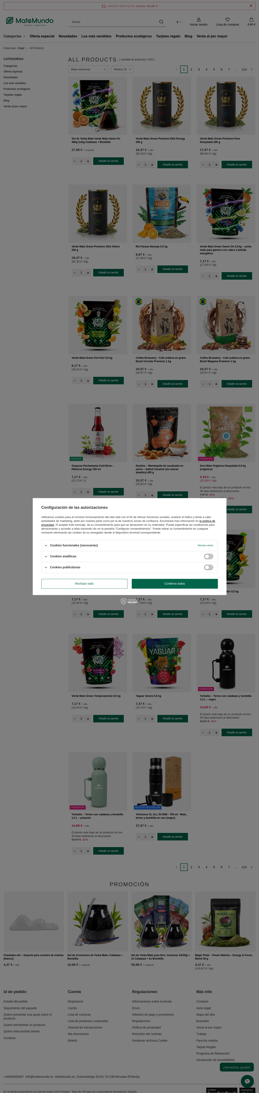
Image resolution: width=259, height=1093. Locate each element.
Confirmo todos (174, 583)
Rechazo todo (84, 583)
